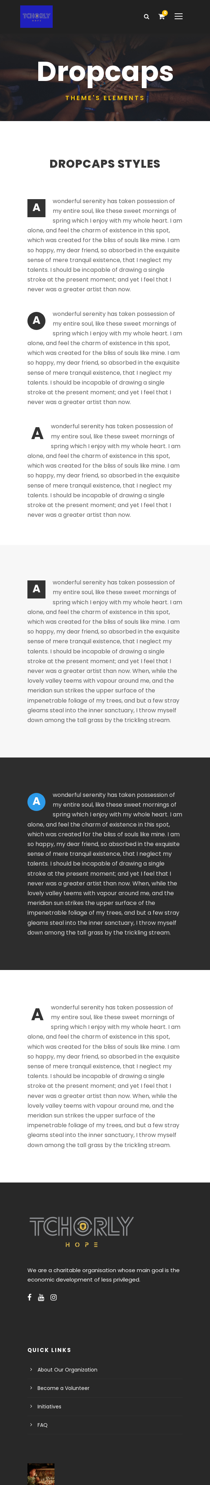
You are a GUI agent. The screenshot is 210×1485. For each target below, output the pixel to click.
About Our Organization (64, 1311)
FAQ (43, 1366)
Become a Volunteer (60, 1329)
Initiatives (48, 1348)
